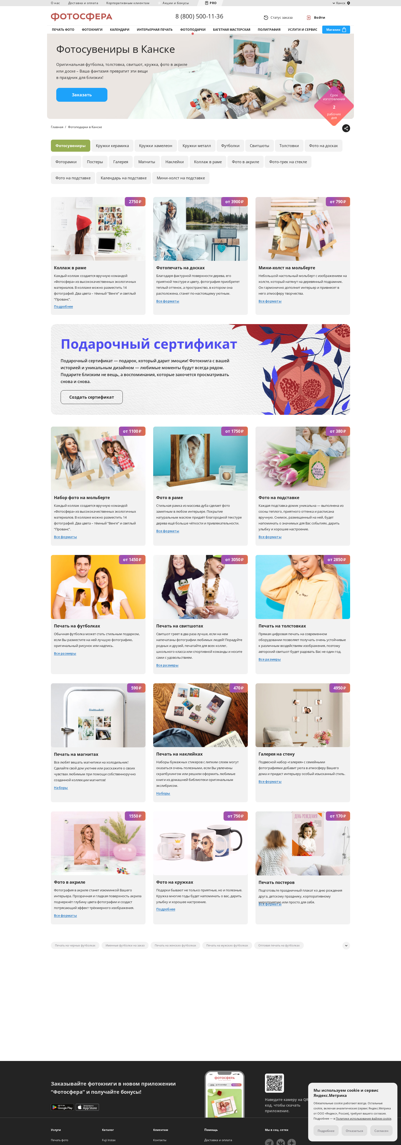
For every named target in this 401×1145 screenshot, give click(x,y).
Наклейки (174, 167)
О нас (55, 3)
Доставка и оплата (83, 3)
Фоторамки (66, 167)
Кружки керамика (112, 150)
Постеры (95, 167)
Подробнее (326, 1131)
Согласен (381, 1131)
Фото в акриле (245, 167)
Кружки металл (197, 150)
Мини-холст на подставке (181, 183)
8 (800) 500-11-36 (199, 17)
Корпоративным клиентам (127, 3)
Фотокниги (92, 33)
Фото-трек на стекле (288, 167)
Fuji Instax (109, 1140)
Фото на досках (323, 150)
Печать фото (63, 33)
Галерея (120, 167)
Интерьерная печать (155, 33)
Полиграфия (269, 33)
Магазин (333, 33)
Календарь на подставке (124, 183)
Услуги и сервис (302, 33)
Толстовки (289, 150)
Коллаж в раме (208, 167)
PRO (213, 3)
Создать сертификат (91, 402)
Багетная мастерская (231, 33)
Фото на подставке (73, 183)
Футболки (230, 150)
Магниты (146, 167)
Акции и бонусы (176, 3)
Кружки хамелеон (155, 150)
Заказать (82, 100)
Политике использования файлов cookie (363, 1118)
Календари (119, 33)
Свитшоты (259, 150)
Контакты (159, 1140)
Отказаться (354, 1131)
